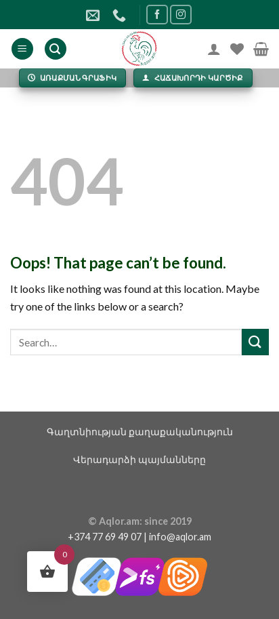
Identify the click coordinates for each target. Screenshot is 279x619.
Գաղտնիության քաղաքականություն (140, 431)
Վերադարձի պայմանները (139, 459)
